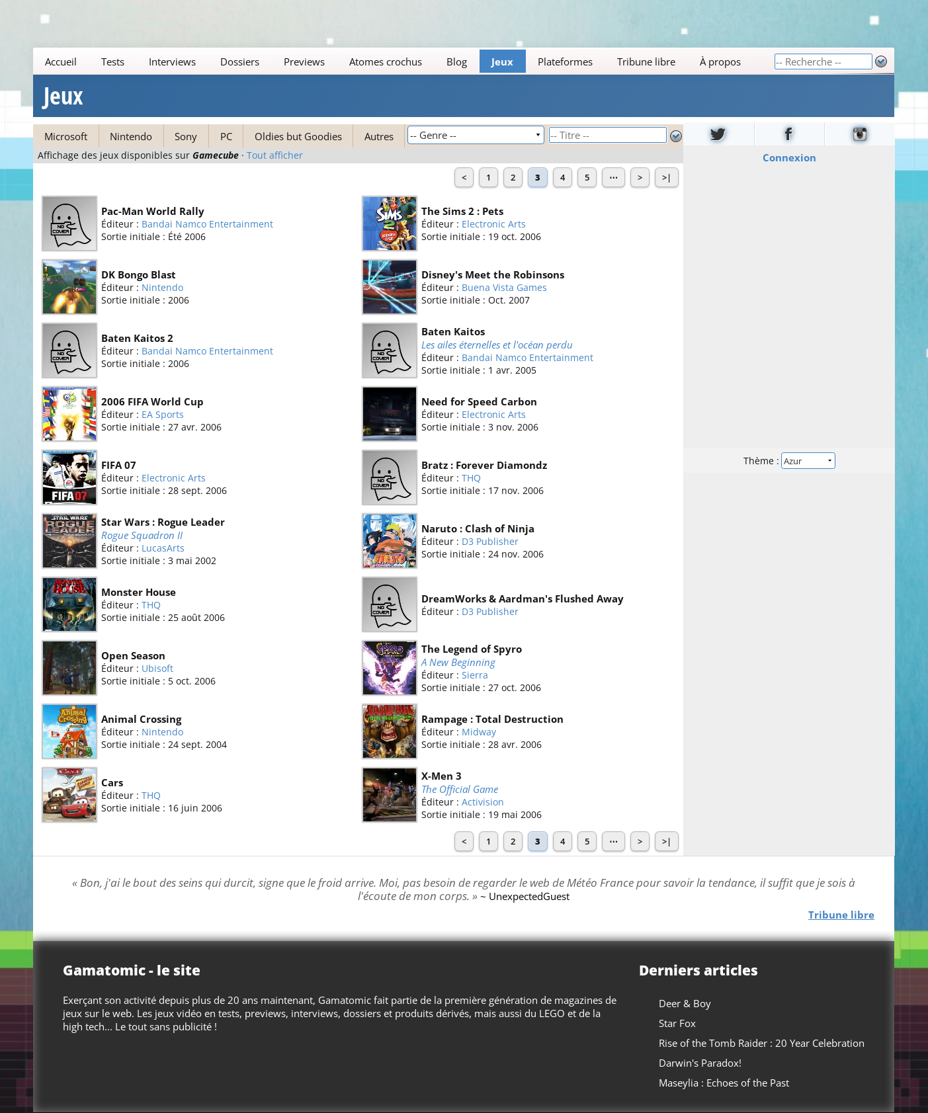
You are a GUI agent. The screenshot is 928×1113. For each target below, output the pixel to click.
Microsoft (65, 136)
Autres (379, 136)
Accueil (61, 61)
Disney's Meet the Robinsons (493, 274)
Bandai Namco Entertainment (207, 224)
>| (666, 177)
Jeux (503, 61)
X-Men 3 (442, 775)
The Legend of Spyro (472, 648)
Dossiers (240, 61)
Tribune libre (647, 61)
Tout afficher (275, 155)
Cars (112, 782)
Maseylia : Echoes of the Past (724, 1082)
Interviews (172, 61)
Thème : (788, 460)
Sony (186, 136)
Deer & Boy (685, 1003)
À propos (720, 61)
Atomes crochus (386, 61)
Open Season (133, 655)
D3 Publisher (490, 541)
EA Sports (163, 414)
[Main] (403, 61)
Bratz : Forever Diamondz (485, 465)
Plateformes (565, 61)
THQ (472, 478)
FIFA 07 (118, 465)
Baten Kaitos (453, 331)
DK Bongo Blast (138, 274)
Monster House (138, 591)
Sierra (475, 675)
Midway (479, 731)
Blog (457, 61)
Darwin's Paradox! (700, 1062)
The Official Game (460, 789)
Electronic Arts (494, 224)
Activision (483, 802)
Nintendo (131, 136)
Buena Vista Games (505, 287)
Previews (304, 61)
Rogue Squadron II (142, 535)
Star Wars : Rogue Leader (163, 521)
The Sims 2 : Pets (463, 211)
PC (226, 136)
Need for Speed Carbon (480, 401)
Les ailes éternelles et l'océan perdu (497, 344)
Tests (113, 61)
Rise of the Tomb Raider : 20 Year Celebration (762, 1043)
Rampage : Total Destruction (493, 718)
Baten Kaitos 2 (137, 338)
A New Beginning (459, 662)
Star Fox (677, 1023)
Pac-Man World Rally (152, 211)
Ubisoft (157, 668)
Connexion (789, 157)
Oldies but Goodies (298, 136)
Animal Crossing (141, 718)
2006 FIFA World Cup (152, 401)
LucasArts (163, 548)
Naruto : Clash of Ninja (478, 528)
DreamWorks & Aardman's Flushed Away (523, 598)
